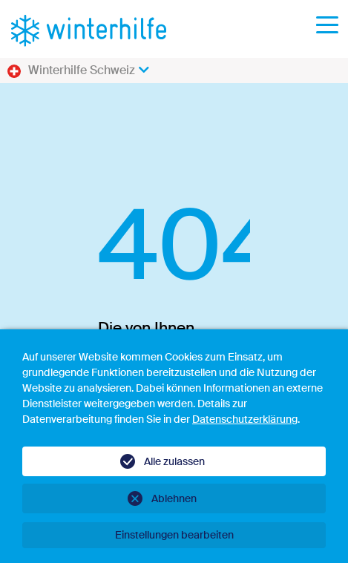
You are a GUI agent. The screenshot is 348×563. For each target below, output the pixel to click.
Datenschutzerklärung (245, 419)
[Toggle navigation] (327, 29)
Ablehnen (174, 498)
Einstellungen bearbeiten (174, 534)
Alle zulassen (174, 461)
